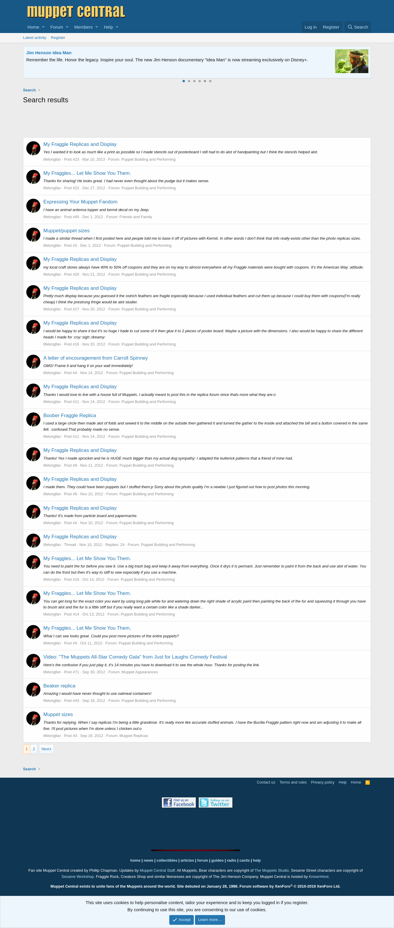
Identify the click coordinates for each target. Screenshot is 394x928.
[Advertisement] (197, 122)
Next (46, 749)
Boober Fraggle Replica (69, 415)
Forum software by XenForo (290, 886)
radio (231, 860)
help (257, 860)
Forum (56, 26)
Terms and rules (293, 782)
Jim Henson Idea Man (48, 52)
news (148, 860)
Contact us (266, 782)
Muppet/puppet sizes (66, 230)
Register (58, 37)
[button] (43, 27)
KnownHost (318, 876)
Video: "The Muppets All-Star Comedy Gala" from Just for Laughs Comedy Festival (135, 657)
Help (108, 26)
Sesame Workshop (77, 876)
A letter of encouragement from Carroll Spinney (95, 358)
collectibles (167, 860)
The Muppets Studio (272, 870)
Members (83, 26)
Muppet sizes (58, 714)
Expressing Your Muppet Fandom (80, 202)
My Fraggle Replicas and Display (80, 144)
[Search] (357, 27)
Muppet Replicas (133, 735)
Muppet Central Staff (157, 870)
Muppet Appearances (140, 672)
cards (244, 860)
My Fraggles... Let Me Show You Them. (87, 173)
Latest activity (34, 37)
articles (187, 860)
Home (33, 26)
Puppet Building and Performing (149, 159)
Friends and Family (135, 217)
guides (217, 860)
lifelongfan (52, 159)
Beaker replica (59, 686)
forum (202, 860)
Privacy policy (322, 782)
